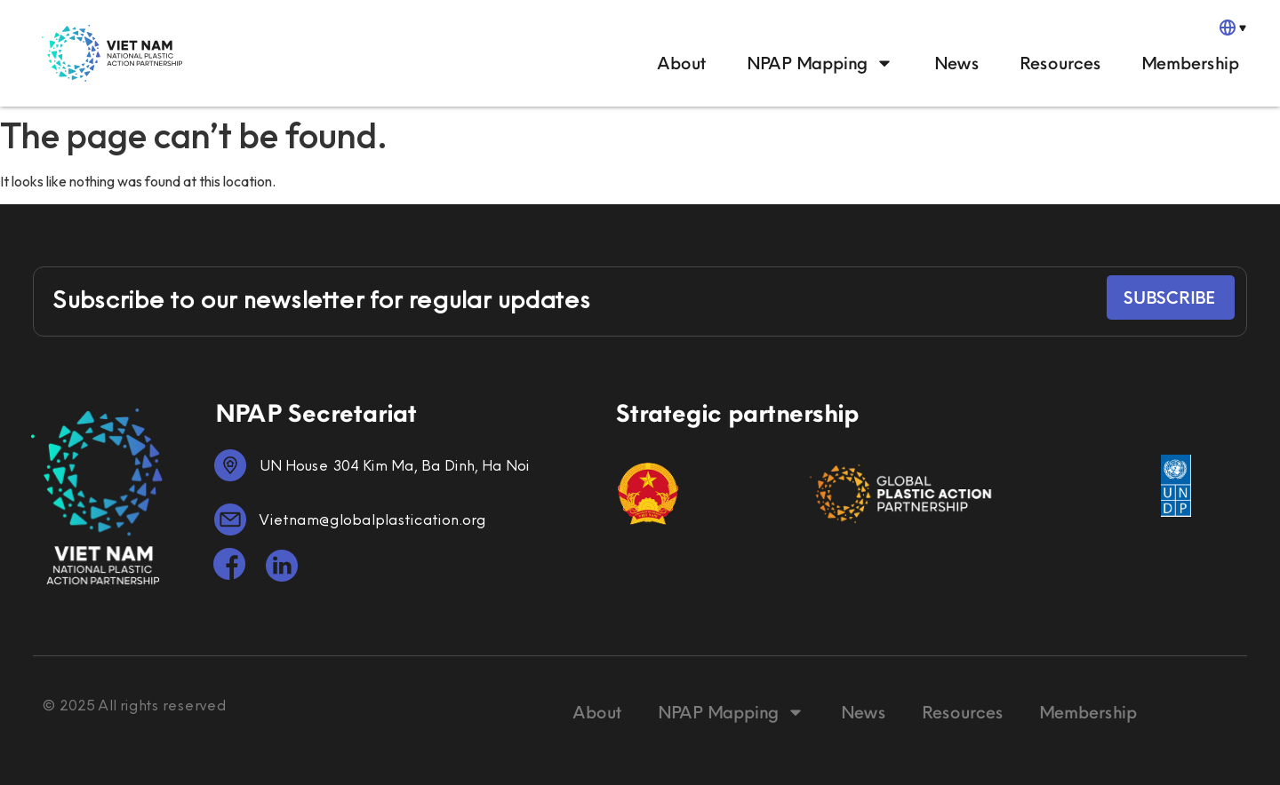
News (956, 63)
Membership (1189, 63)
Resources (1059, 63)
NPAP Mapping (819, 63)
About (681, 63)
